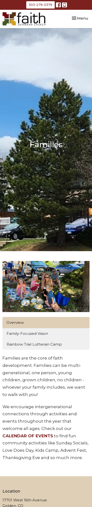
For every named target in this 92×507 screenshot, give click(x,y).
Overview (15, 322)
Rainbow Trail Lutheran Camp (34, 344)
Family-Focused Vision (27, 333)
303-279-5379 (40, 5)
